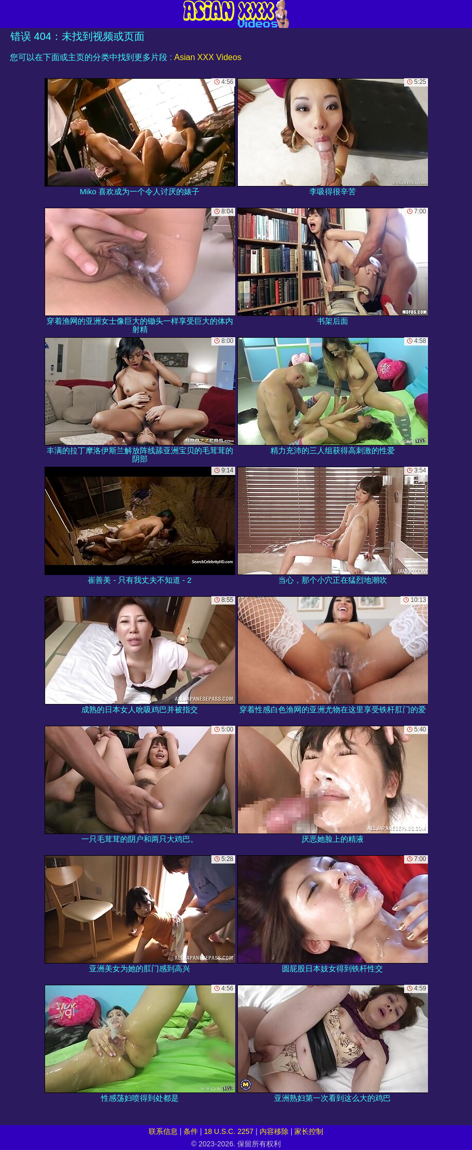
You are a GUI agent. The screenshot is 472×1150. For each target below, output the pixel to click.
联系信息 (163, 1131)
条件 (190, 1131)
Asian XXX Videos (207, 57)
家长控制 (308, 1131)
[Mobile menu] (9, 14)
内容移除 (274, 1131)
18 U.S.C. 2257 (229, 1131)
